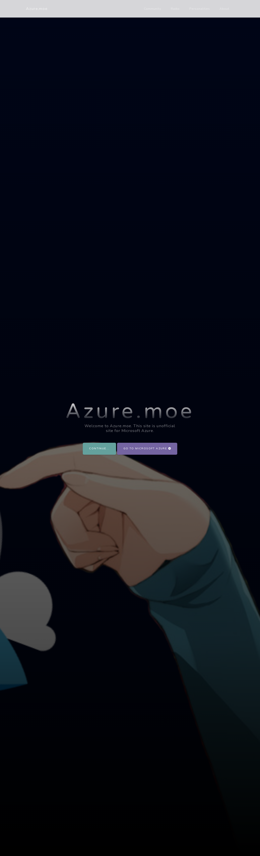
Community (152, 9)
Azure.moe (36, 8)
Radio (175, 9)
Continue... (99, 448)
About (224, 9)
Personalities (199, 9)
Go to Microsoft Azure (147, 448)
